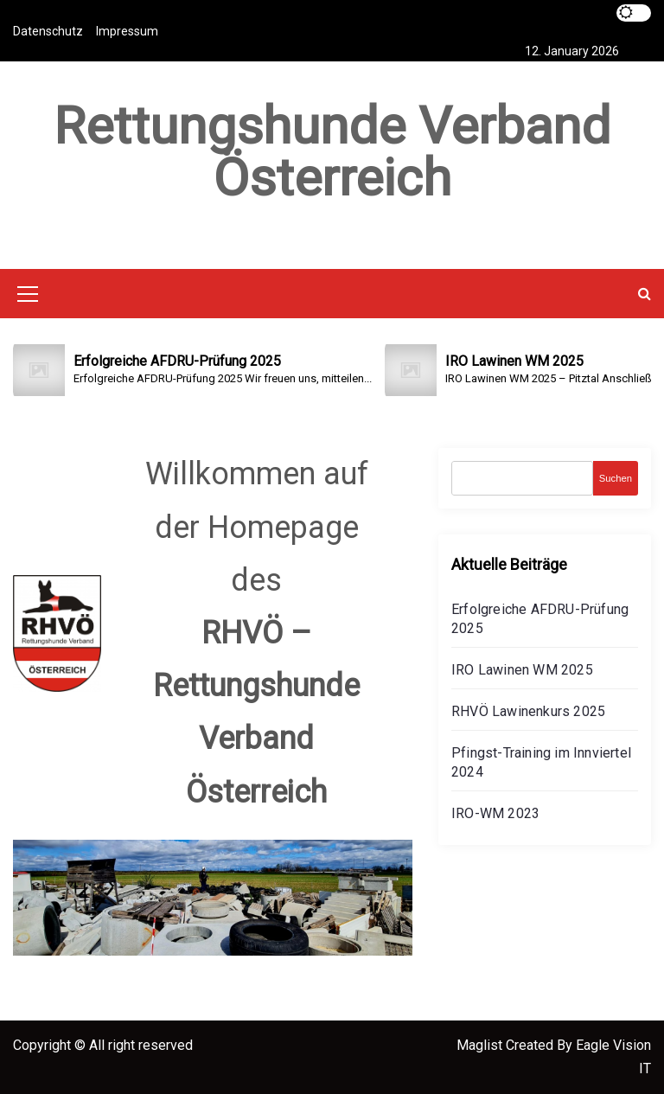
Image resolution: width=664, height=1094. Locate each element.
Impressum (127, 31)
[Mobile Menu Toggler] (27, 296)
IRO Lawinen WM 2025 (522, 670)
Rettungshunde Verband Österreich (332, 151)
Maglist (481, 1045)
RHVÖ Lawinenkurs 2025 (528, 711)
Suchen (615, 478)
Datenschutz (48, 31)
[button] (644, 293)
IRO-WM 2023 (495, 813)
